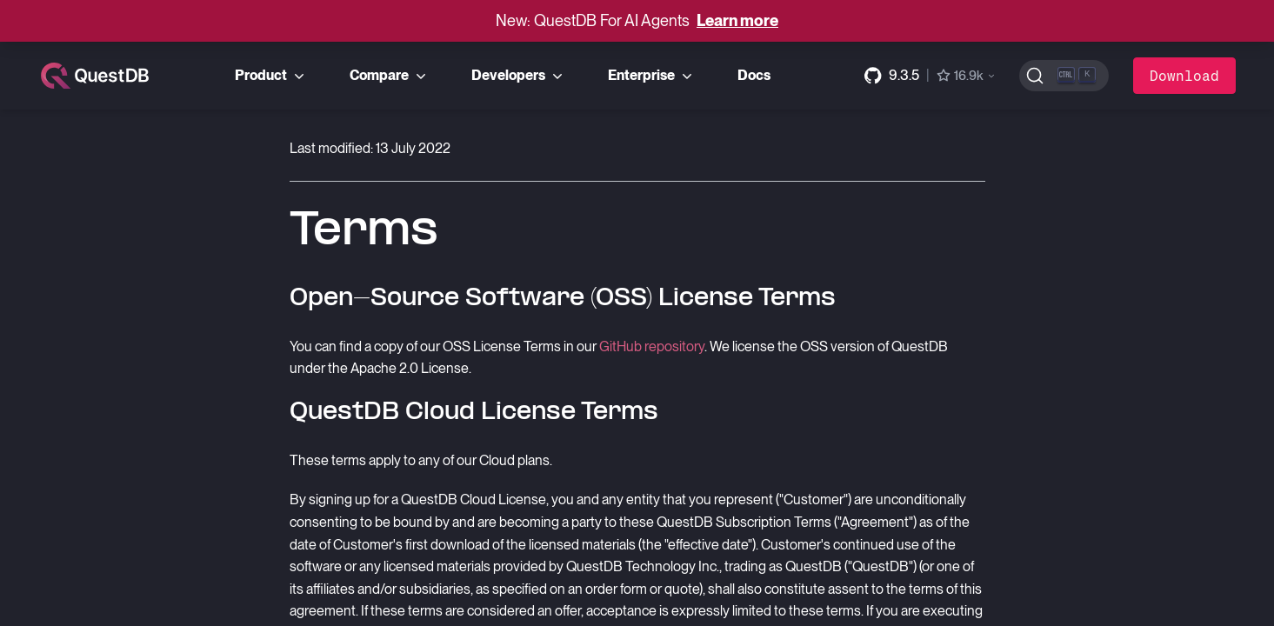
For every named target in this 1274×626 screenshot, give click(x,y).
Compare (390, 75)
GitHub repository (651, 346)
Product (271, 75)
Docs (753, 75)
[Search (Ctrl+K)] (1064, 75)
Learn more (737, 20)
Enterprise (652, 75)
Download (1184, 75)
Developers (518, 75)
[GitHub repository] (930, 76)
